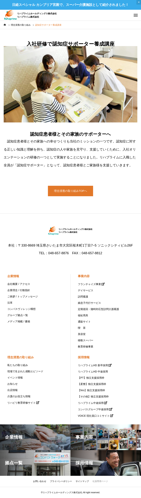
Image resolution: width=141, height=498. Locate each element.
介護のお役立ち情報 (18, 396)
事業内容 (84, 276)
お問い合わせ (39, 481)
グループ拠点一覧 (17, 315)
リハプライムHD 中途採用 (93, 371)
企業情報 (13, 276)
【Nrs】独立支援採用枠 (91, 390)
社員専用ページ (100, 481)
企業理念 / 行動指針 (18, 290)
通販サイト (84, 321)
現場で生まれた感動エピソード (25, 371)
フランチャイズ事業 (89, 284)
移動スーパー (85, 340)
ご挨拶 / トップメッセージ (22, 296)
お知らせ (12, 383)
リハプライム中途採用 (91, 402)
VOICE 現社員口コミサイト (94, 415)
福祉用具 (83, 315)
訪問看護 (83, 296)
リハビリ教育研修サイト (21, 402)
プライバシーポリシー (61, 481)
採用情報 (84, 357)
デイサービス (85, 290)
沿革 (9, 302)
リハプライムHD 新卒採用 (93, 365)
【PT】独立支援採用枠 (91, 377)
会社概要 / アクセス (18, 283)
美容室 (82, 334)
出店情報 (12, 390)
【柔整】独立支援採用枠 (92, 384)
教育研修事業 (85, 346)
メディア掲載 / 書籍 (18, 321)
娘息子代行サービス (89, 302)
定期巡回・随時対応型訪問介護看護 (98, 309)
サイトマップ (82, 481)
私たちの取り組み (17, 365)
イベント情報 (15, 377)
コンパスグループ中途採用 (93, 409)
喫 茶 (82, 327)
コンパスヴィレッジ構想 (21, 308)
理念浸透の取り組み (20, 357)
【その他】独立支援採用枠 (93, 396)
